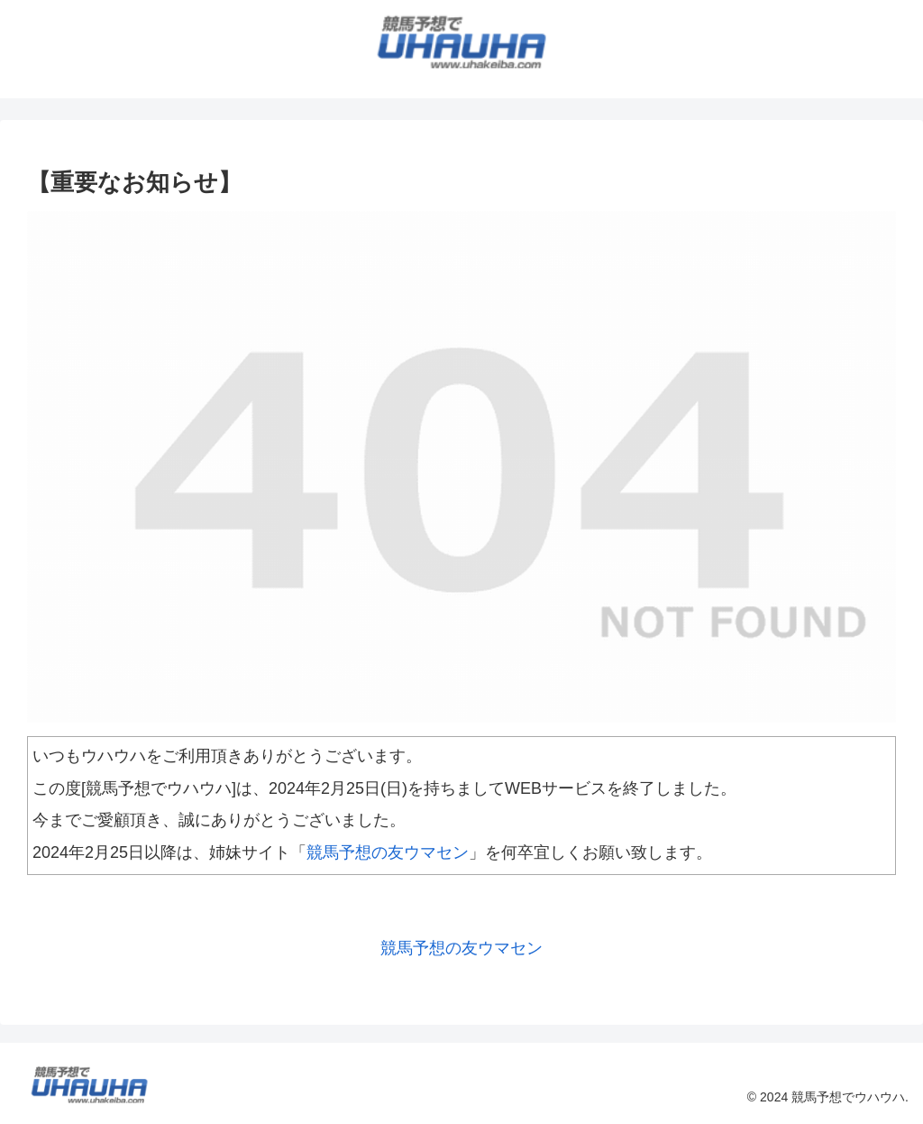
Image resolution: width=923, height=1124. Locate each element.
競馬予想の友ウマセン (387, 852)
